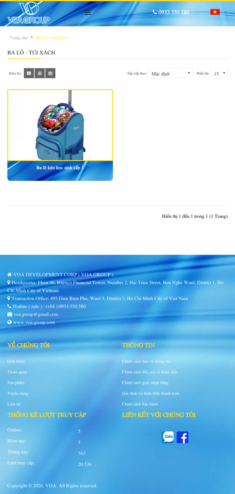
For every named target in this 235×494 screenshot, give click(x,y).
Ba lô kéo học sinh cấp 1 (60, 167)
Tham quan (17, 371)
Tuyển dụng (17, 393)
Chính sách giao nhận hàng (145, 382)
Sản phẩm (15, 382)
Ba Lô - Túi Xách (51, 37)
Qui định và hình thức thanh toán (150, 393)
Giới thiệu (16, 361)
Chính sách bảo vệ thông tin (146, 361)
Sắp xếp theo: (137, 73)
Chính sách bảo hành (140, 403)
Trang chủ (19, 37)
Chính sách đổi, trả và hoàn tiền (149, 371)
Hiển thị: (203, 73)
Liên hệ (14, 403)
